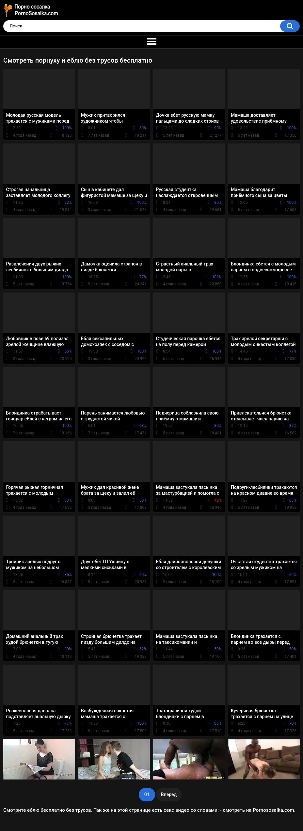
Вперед (169, 794)
